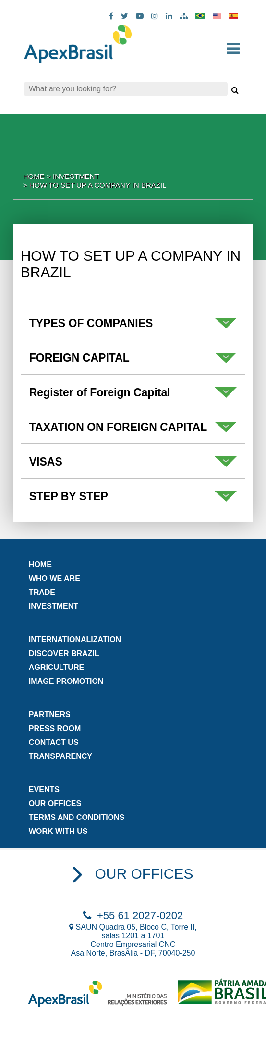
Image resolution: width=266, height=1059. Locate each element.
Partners (50, 714)
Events (44, 789)
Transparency (60, 756)
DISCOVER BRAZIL (64, 653)
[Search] (126, 89)
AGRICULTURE (56, 667)
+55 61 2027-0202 (133, 915)
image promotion (66, 681)
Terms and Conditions (76, 817)
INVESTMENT (53, 606)
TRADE (42, 592)
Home (34, 176)
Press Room (55, 728)
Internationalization (75, 639)
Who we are (54, 578)
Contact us (54, 742)
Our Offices (55, 803)
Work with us (58, 831)
